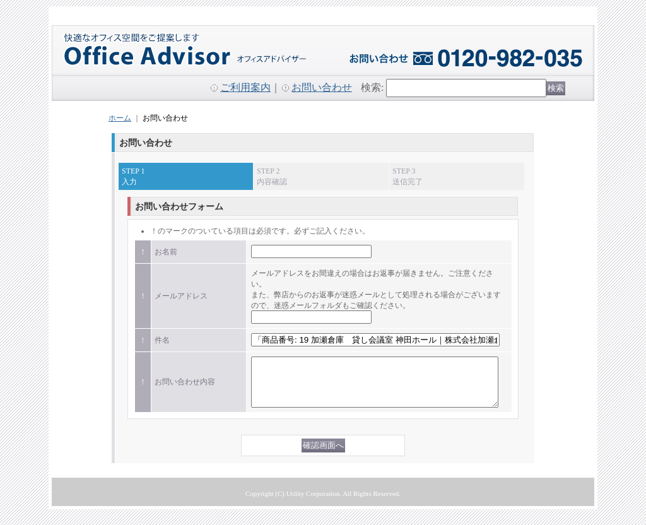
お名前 (166, 251)
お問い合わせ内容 (185, 386)
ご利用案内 (245, 87)
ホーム (120, 118)
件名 (162, 340)
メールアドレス (181, 296)
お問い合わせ (321, 87)
